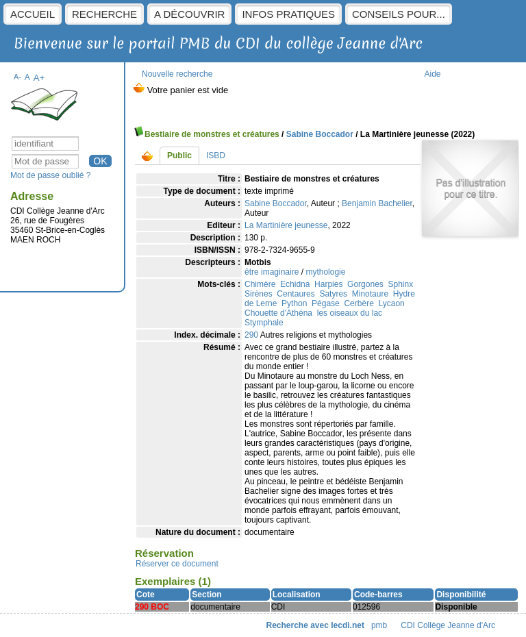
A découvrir (189, 14)
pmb (379, 625)
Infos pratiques (288, 14)
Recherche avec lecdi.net (315, 625)
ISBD (215, 155)
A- (17, 77)
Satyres (333, 294)
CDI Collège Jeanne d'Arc (449, 625)
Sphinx (400, 284)
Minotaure (370, 294)
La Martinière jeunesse (286, 225)
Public (179, 155)
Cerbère (358, 303)
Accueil (32, 14)
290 (251, 335)
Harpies (328, 284)
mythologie (325, 272)
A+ (39, 78)
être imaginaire (272, 272)
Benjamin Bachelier (377, 203)
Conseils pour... (398, 14)
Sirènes (259, 294)
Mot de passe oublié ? (50, 175)
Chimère (260, 284)
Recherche (104, 14)
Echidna (295, 284)
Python (294, 303)
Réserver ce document (177, 564)
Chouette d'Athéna (278, 313)
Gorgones (365, 284)
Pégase (326, 303)
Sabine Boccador (319, 134)
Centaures (295, 294)
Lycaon (391, 303)
